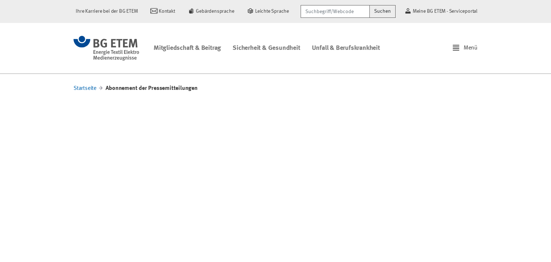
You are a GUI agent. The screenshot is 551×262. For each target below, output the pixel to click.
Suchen (382, 11)
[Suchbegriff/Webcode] (335, 11)
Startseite (85, 88)
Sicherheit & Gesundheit (266, 48)
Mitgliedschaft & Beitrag (187, 48)
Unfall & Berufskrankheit (346, 48)
